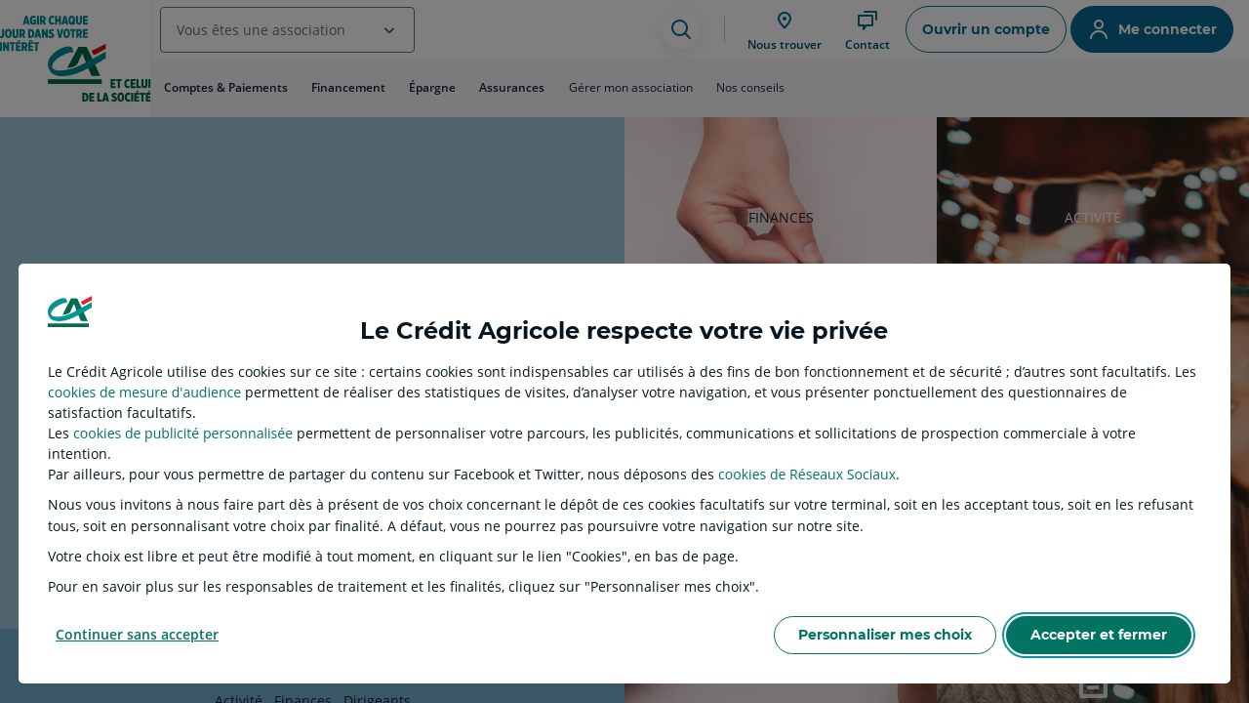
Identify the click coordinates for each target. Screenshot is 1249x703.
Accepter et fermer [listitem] (1098, 634)
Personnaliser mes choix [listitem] (885, 634)
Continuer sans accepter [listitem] (137, 634)
